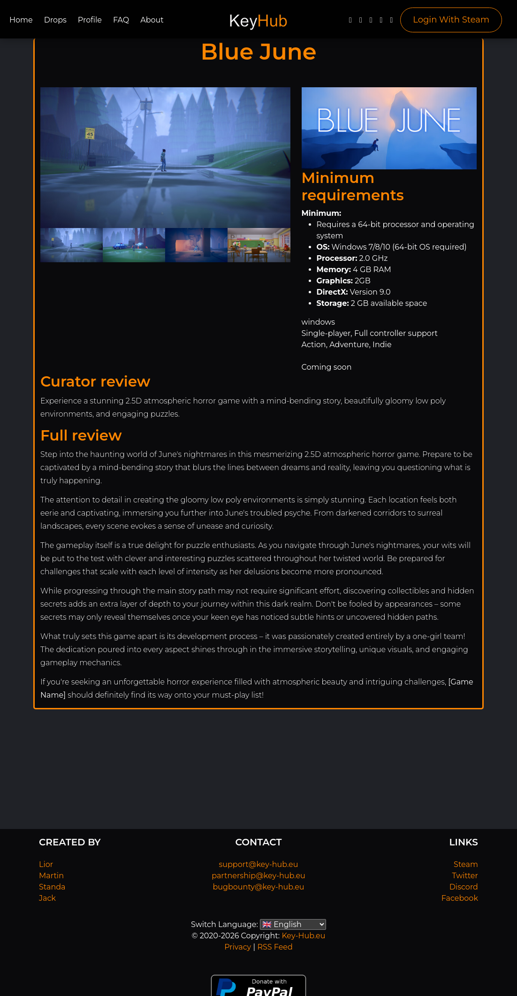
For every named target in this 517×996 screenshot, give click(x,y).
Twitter (465, 875)
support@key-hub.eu (258, 864)
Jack (47, 898)
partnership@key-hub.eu (258, 875)
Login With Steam (451, 20)
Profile (90, 19)
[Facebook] (350, 22)
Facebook (459, 898)
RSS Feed (274, 947)
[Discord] (381, 22)
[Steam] (391, 22)
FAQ (121, 19)
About (152, 19)
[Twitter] (360, 22)
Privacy (237, 947)
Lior (46, 864)
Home (21, 19)
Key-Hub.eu (303, 935)
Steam (466, 864)
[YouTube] (371, 22)
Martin (51, 875)
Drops (55, 19)
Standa (52, 886)
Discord (463, 886)
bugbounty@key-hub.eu (258, 886)
